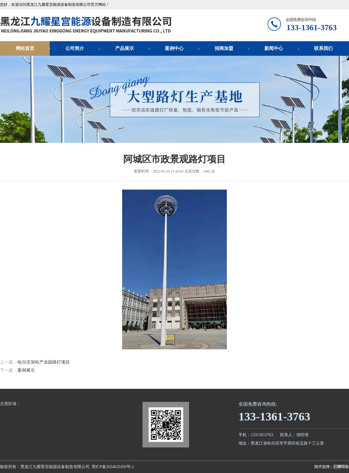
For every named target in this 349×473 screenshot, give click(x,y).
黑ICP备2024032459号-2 (113, 467)
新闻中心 (273, 48)
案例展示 (26, 370)
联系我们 (323, 48)
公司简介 (74, 48)
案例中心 (174, 48)
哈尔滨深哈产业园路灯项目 (43, 362)
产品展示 (124, 48)
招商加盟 (224, 48)
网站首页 (25, 48)
